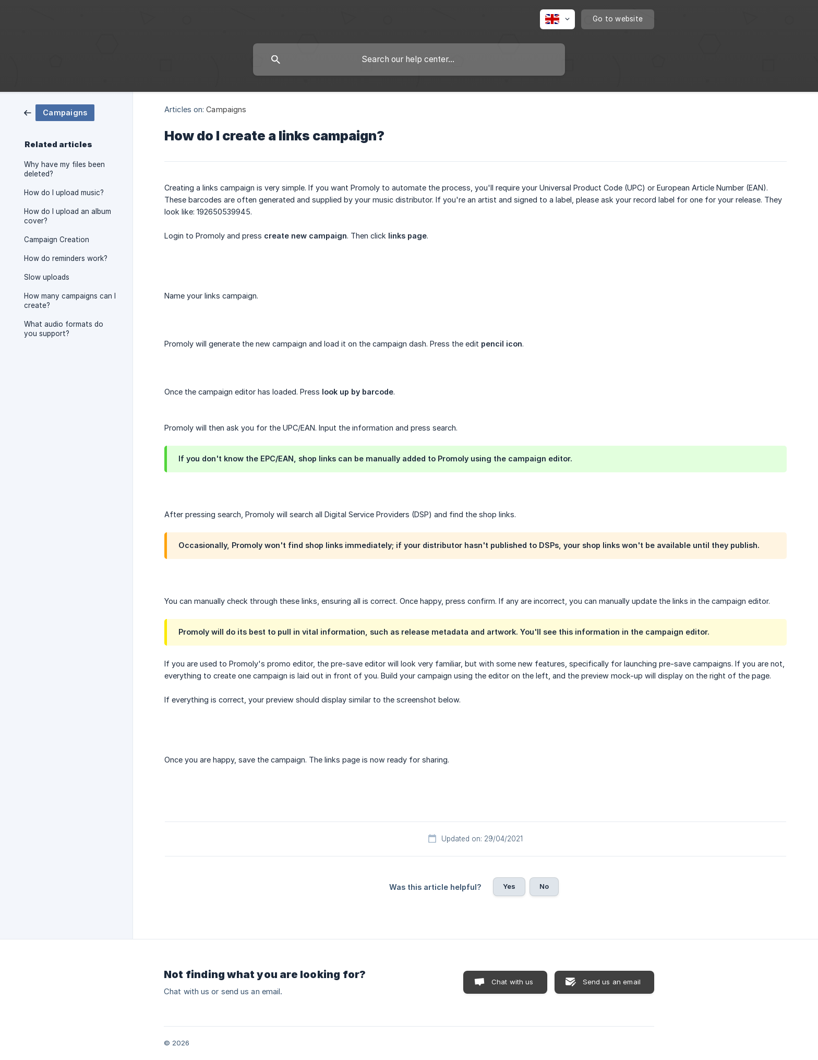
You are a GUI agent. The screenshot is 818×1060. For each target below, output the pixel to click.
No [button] (544, 886)
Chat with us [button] (512, 982)
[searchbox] (409, 59)
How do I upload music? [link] (64, 192)
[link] (59, 112)
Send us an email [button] (612, 982)
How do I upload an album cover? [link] (67, 216)
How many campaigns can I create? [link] (70, 300)
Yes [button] (509, 886)
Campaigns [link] (226, 109)
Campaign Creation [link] (56, 239)
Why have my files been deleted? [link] (64, 169)
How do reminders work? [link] (65, 258)
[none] (557, 19)
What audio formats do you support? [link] (63, 329)
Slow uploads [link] (46, 277)
